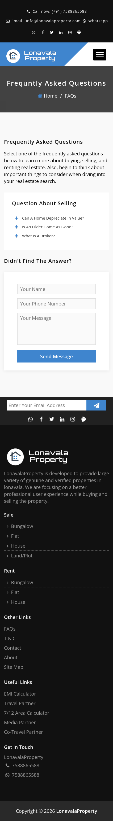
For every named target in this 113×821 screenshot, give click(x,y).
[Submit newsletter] (96, 405)
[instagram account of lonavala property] (70, 32)
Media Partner (20, 722)
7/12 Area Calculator (26, 713)
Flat (12, 536)
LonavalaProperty (76, 811)
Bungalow (19, 526)
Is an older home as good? (43, 226)
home (47, 96)
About (11, 657)
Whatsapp (97, 20)
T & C (10, 638)
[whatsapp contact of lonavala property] (33, 32)
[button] (99, 54)
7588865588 (75, 11)
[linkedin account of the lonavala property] (61, 32)
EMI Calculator (20, 694)
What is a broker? (34, 235)
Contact (12, 648)
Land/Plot (19, 555)
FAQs (70, 96)
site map (13, 667)
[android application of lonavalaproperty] (79, 32)
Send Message (56, 356)
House (15, 546)
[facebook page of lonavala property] (42, 32)
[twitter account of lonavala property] (52, 32)
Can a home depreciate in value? (49, 218)
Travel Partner (20, 703)
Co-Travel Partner (23, 732)
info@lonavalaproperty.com (53, 20)
